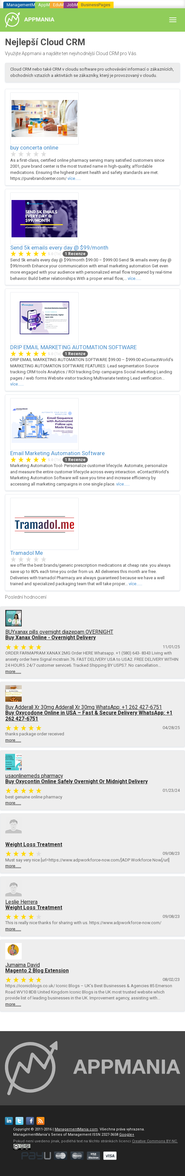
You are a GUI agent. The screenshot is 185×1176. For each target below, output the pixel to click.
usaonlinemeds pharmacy (34, 776)
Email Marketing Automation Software (57, 453)
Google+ (126, 1134)
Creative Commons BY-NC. (155, 1141)
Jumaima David (22, 965)
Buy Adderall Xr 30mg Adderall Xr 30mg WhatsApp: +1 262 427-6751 (83, 707)
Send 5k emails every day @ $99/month (59, 247)
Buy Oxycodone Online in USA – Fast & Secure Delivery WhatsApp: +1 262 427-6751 (88, 716)
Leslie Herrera (21, 902)
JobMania (76, 4)
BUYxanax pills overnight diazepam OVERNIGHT (59, 632)
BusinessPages (95, 4)
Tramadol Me (26, 553)
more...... (13, 671)
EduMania (62, 4)
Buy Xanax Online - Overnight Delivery (50, 638)
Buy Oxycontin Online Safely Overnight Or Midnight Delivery (76, 782)
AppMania (48, 4)
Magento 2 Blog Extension (37, 971)
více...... (74, 178)
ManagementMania (25, 4)
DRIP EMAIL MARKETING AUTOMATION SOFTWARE (73, 347)
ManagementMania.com (76, 1129)
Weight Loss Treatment (33, 845)
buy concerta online (34, 147)
